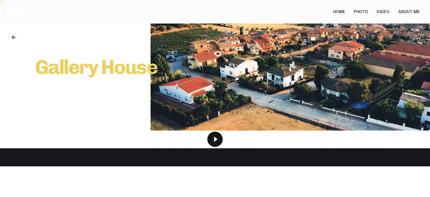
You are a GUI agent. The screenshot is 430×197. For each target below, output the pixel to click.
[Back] (13, 37)
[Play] (215, 139)
